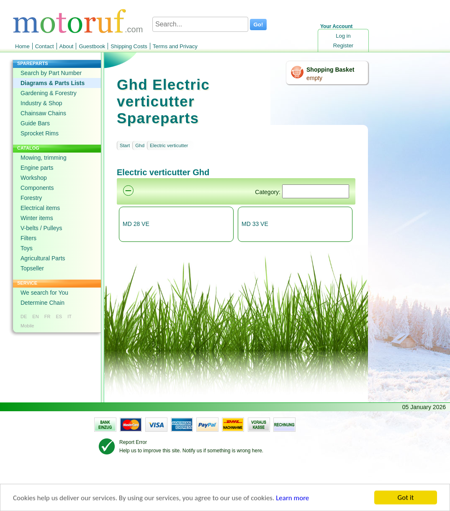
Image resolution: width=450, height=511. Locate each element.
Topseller (32, 268)
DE (24, 316)
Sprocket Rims (40, 133)
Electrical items (40, 208)
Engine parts (37, 167)
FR (47, 316)
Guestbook (92, 46)
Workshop (34, 177)
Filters (28, 238)
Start (125, 145)
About (66, 46)
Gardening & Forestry (49, 93)
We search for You (44, 292)
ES (59, 316)
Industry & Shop (41, 103)
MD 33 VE (255, 223)
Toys (27, 248)
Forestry (31, 198)
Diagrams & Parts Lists (53, 83)
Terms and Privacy (175, 46)
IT (69, 316)
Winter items (37, 218)
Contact (44, 46)
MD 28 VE (136, 223)
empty (314, 78)
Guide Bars (35, 123)
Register (343, 45)
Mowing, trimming (44, 157)
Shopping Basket (330, 69)
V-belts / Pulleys (41, 228)
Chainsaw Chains (43, 113)
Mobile (27, 325)
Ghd (139, 145)
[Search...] (200, 24)
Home (22, 46)
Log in (343, 36)
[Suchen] (315, 191)
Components (37, 187)
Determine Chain (42, 302)
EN (35, 316)
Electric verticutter (169, 145)
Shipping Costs (129, 46)
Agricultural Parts (43, 258)
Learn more (292, 498)
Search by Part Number (51, 73)
